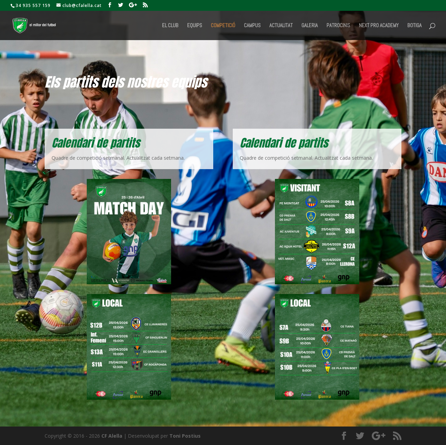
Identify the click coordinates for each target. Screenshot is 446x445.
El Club (170, 26)
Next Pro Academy (379, 26)
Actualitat (281, 26)
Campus (252, 26)
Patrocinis (338, 26)
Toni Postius (185, 435)
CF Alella (111, 435)
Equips (194, 26)
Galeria (309, 26)
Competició (223, 26)
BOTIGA (414, 26)
